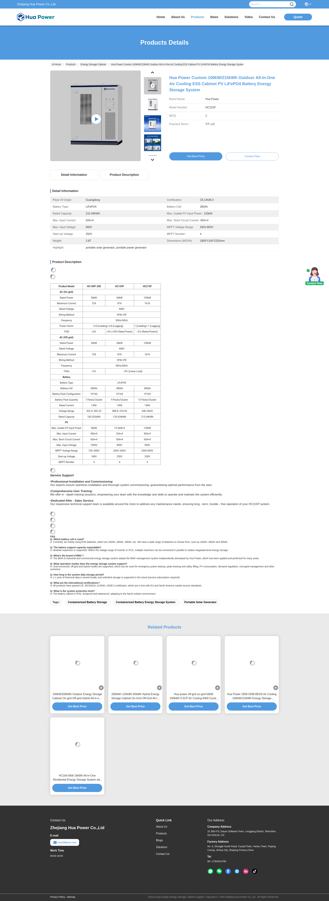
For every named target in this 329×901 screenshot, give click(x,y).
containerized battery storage (87, 602)
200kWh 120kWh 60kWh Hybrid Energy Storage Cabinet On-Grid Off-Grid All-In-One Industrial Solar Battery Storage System (135, 696)
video (248, 17)
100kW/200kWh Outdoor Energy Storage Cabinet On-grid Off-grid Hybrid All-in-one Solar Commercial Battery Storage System (77, 696)
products (197, 17)
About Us (161, 826)
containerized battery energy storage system (145, 602)
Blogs (159, 840)
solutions (231, 17)
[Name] (292, 4)
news (214, 17)
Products (70, 64)
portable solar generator (200, 602)
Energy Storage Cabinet (93, 64)
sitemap (71, 897)
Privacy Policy (57, 897)
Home (161, 17)
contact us (267, 17)
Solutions (161, 847)
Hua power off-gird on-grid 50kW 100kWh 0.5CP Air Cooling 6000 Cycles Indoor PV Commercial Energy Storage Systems (194, 696)
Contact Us (162, 853)
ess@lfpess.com (64, 842)
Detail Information (74, 174)
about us (178, 17)
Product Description (124, 174)
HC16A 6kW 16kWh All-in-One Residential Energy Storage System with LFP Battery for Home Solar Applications (77, 778)
